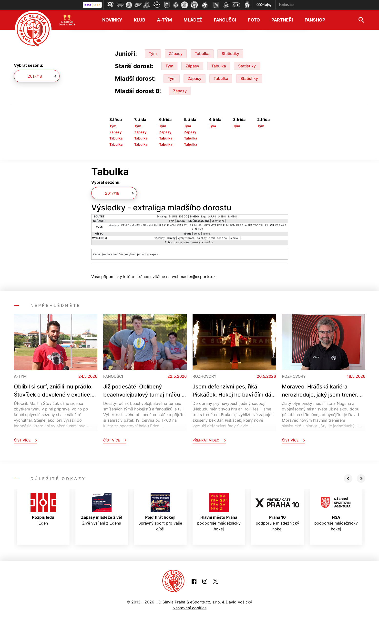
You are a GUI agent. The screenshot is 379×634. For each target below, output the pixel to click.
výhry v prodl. (186, 237)
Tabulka (202, 53)
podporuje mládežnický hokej (219, 511)
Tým (153, 53)
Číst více (25, 440)
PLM (226, 224)
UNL (266, 224)
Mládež (193, 19)
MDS (207, 224)
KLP (166, 224)
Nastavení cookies (189, 607)
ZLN (194, 228)
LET (184, 224)
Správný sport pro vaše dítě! (160, 511)
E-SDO (183, 216)
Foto (254, 19)
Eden (43, 508)
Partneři (282, 19)
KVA (178, 224)
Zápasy (176, 53)
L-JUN (212, 216)
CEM (124, 224)
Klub (139, 19)
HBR (143, 224)
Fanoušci (225, 19)
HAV (137, 224)
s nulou (234, 237)
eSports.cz (200, 601)
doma (197, 233)
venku (206, 233)
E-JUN (173, 216)
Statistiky (230, 53)
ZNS (200, 228)
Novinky (112, 19)
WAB (283, 224)
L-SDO (222, 216)
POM (232, 224)
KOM (173, 224)
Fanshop (315, 19)
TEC (255, 224)
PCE (219, 224)
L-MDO (232, 216)
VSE (277, 224)
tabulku (180, 242)
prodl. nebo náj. (218, 237)
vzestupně (218, 220)
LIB (189, 224)
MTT (213, 224)
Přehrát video (209, 440)
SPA (249, 224)
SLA (244, 224)
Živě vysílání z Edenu (101, 508)
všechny (114, 224)
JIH (156, 224)
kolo (171, 220)
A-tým (164, 19)
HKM (150, 224)
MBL (200, 224)
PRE (238, 224)
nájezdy (202, 237)
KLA (160, 224)
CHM (131, 224)
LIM (194, 224)
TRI (261, 224)
